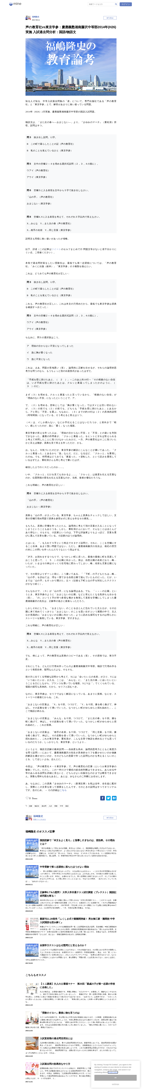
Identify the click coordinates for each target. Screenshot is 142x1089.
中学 (61, 806)
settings (115, 1084)
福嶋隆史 (35, 17)
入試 (50, 806)
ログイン (126, 4)
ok (115, 1078)
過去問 (44, 806)
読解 (30, 806)
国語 (67, 806)
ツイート (56, 249)
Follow (110, 18)
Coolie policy (113, 1072)
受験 (55, 806)
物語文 (37, 806)
